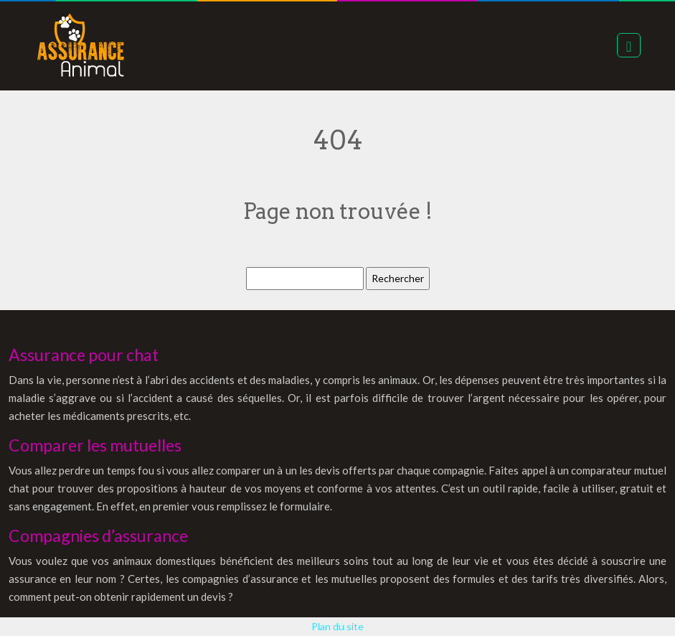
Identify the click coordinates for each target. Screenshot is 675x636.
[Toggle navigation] (629, 45)
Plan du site (337, 626)
